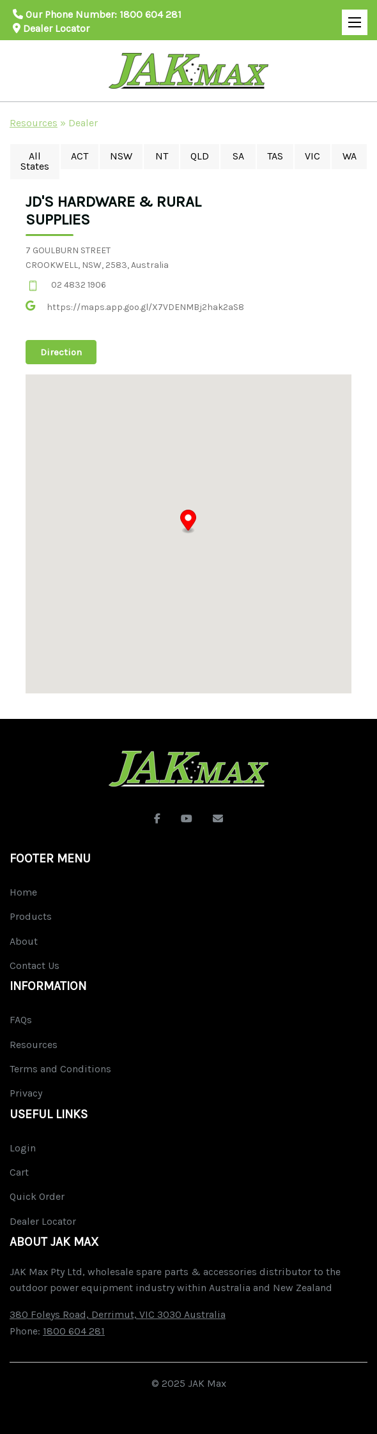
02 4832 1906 (78, 284)
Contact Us (34, 965)
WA (349, 156)
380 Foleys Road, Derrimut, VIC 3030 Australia (118, 1314)
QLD (199, 156)
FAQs (21, 1020)
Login (23, 1148)
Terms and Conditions (60, 1069)
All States (34, 161)
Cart (19, 1172)
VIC (312, 156)
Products (31, 916)
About (24, 941)
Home (23, 892)
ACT (79, 156)
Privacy (26, 1093)
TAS (275, 156)
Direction (61, 352)
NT (161, 156)
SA (238, 156)
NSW (121, 156)
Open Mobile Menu (351, 17)
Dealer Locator (51, 28)
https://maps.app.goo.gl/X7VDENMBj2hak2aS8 (145, 307)
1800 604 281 (150, 14)
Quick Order (37, 1196)
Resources (34, 123)
